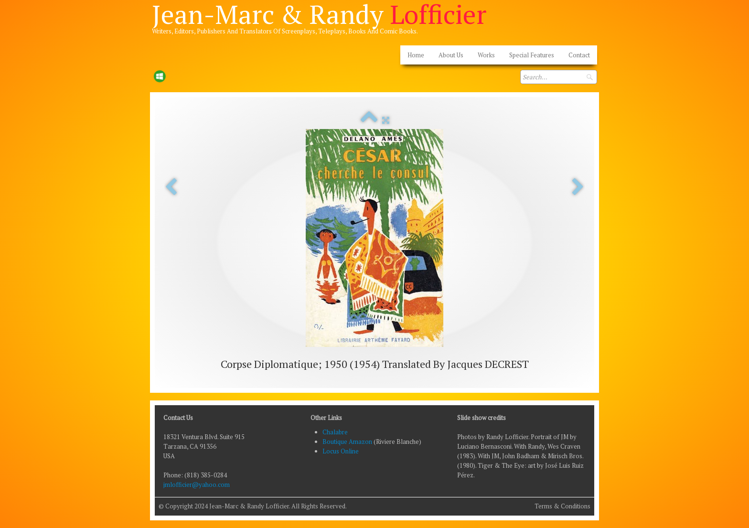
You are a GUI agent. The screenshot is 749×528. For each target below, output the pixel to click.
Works (486, 55)
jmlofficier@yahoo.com (196, 484)
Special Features (531, 55)
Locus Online (340, 451)
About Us (451, 55)
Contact (579, 55)
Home (415, 55)
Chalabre (335, 432)
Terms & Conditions (562, 506)
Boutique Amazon (348, 441)
